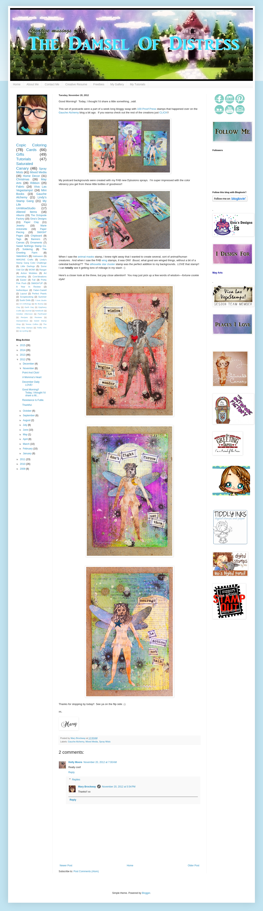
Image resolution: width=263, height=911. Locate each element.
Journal (28, 311)
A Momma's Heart (31, 377)
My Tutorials (137, 84)
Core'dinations (40, 276)
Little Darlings (27, 266)
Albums (20, 215)
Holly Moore (75, 762)
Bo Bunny (39, 304)
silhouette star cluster (102, 264)
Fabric (20, 186)
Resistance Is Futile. (33, 400)
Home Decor (31, 176)
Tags (18, 239)
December (29, 363)
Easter (23, 280)
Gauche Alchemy (69, 112)
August (27, 420)
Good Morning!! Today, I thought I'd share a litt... (34, 392)
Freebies (98, 84)
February (28, 448)
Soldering (27, 249)
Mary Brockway (78, 738)
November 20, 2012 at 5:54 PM (118, 786)
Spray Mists (104, 741)
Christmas (22, 179)
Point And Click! (30, 372)
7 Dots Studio (41, 300)
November (29, 368)
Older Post (193, 865)
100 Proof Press (146, 108)
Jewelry (20, 225)
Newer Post (66, 865)
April (25, 439)
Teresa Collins (31, 324)
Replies (76, 779)
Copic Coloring (31, 145)
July (25, 425)
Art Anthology (25, 304)
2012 (23, 359)
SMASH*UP (37, 283)
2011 (23, 459)
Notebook (39, 311)
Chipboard (36, 235)
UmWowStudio (25, 208)
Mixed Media (92, 741)
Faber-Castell (40, 290)
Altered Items (26, 211)
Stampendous (22, 321)
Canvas (20, 242)
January (27, 453)
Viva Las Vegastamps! (31, 188)
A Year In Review (28, 286)
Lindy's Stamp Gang (31, 199)
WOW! (32, 269)
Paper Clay (31, 222)
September (29, 415)
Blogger (146, 893)
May (25, 434)
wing (104, 260)
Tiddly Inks (42, 328)
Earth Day (29, 307)
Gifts (20, 154)
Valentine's (22, 256)
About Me (33, 84)
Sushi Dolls (25, 300)
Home (16, 84)
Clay (18, 307)
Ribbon (35, 183)
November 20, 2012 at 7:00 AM (100, 762)
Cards (31, 150)
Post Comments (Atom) (86, 871)
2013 (23, 354)
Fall (33, 280)
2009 (23, 468)
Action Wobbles (29, 273)
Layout (23, 293)
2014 (23, 350)
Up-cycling (23, 331)
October (27, 410)
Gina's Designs (38, 218)
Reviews (38, 317)
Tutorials (23, 159)
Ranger (43, 269)
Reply (71, 772)
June (26, 429)
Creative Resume (76, 84)
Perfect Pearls (39, 293)
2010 (23, 464)
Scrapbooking (26, 297)
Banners (35, 239)
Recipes (24, 317)
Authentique (22, 290)
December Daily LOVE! (30, 383)
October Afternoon (24, 314)
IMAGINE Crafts (24, 259)
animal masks (86, 256)
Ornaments (36, 242)
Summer (42, 297)
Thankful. (27, 405)
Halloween (38, 256)
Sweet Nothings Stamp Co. (31, 246)
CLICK (163, 112)
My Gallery (117, 84)
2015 (23, 345)
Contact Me (52, 84)
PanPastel (42, 314)
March (26, 444)
